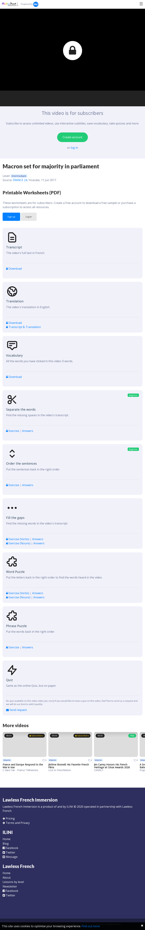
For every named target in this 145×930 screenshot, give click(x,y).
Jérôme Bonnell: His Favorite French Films (68, 766)
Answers (27, 431)
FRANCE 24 (20, 180)
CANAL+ (98, 770)
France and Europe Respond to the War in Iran (23, 766)
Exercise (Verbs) (18, 539)
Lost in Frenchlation (59, 770)
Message (10, 857)
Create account (72, 137)
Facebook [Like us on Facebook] (10, 848)
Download (14, 268)
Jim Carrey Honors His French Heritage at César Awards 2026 (112, 766)
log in (74, 148)
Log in (29, 216)
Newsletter (10, 886)
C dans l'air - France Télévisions (20, 770)
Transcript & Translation (23, 327)
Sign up (11, 216)
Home (6, 839)
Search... (49, 4)
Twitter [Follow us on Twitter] (9, 852)
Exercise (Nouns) (18, 543)
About (7, 877)
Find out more (91, 926)
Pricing (10, 818)
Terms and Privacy (18, 823)
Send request (16, 710)
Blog (6, 843)
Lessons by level (13, 882)
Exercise (13, 431)
